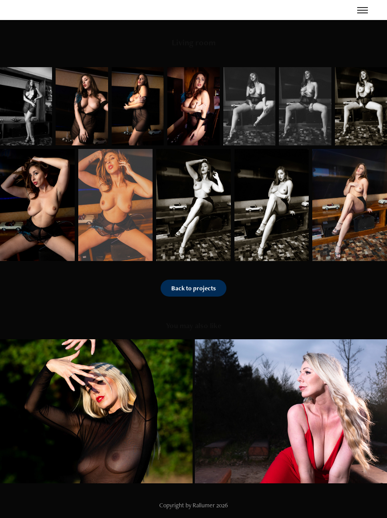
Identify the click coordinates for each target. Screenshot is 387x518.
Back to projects (193, 288)
